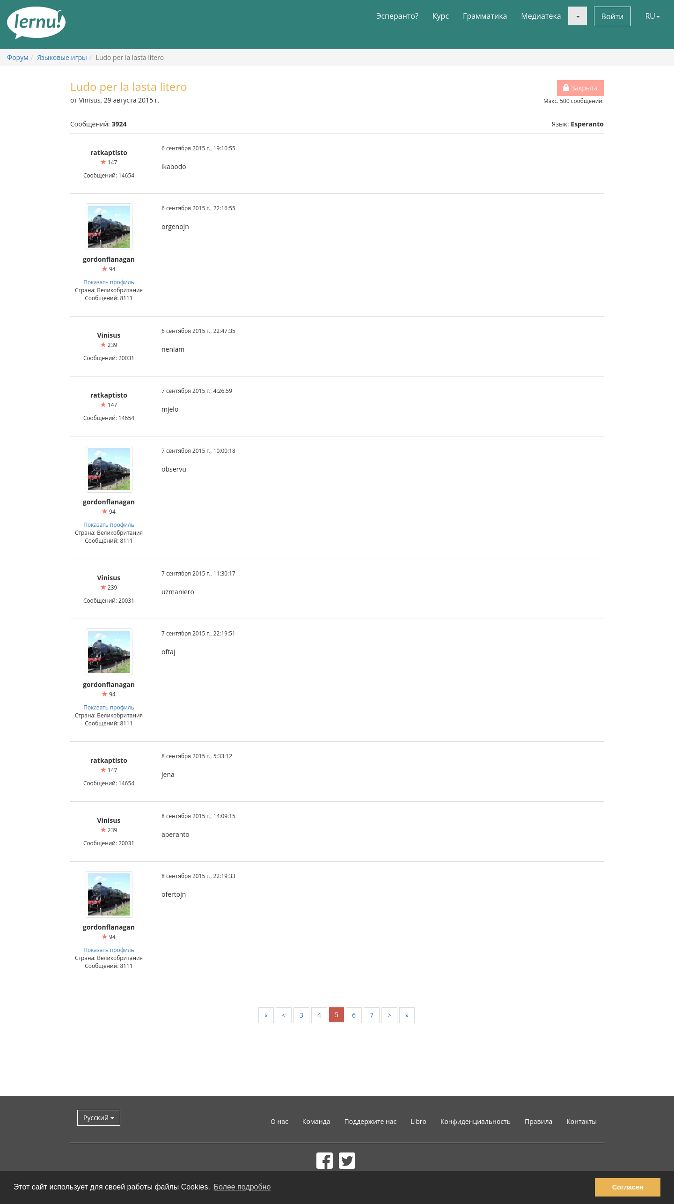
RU (652, 16)
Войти (612, 16)
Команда (316, 1121)
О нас (279, 1121)
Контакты (581, 1121)
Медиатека (541, 16)
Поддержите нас (370, 1121)
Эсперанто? (397, 16)
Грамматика (485, 16)
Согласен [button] (628, 1187)
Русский (98, 1117)
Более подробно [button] (242, 1187)
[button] (577, 16)
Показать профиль (108, 282)
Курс (440, 16)
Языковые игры (62, 57)
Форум (17, 57)
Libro (418, 1121)
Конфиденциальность (475, 1121)
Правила (538, 1121)
